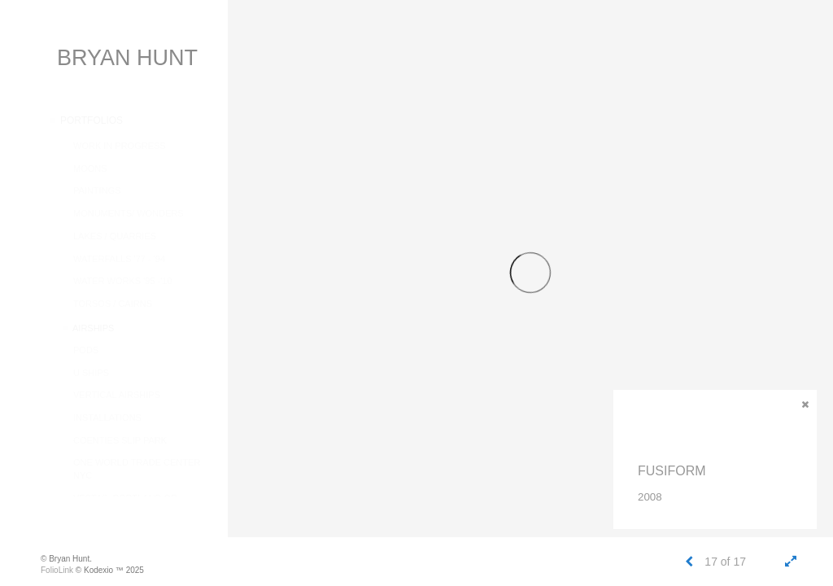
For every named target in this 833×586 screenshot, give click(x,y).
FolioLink (57, 570)
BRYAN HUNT (127, 58)
